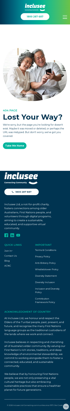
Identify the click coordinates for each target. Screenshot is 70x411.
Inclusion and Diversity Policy (47, 290)
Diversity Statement (46, 275)
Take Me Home (14, 145)
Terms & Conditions (45, 250)
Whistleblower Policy (46, 269)
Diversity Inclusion (45, 282)
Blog (7, 260)
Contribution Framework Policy (45, 300)
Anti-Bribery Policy (45, 263)
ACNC (7, 265)
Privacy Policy (42, 256)
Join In (8, 250)
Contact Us (10, 255)
